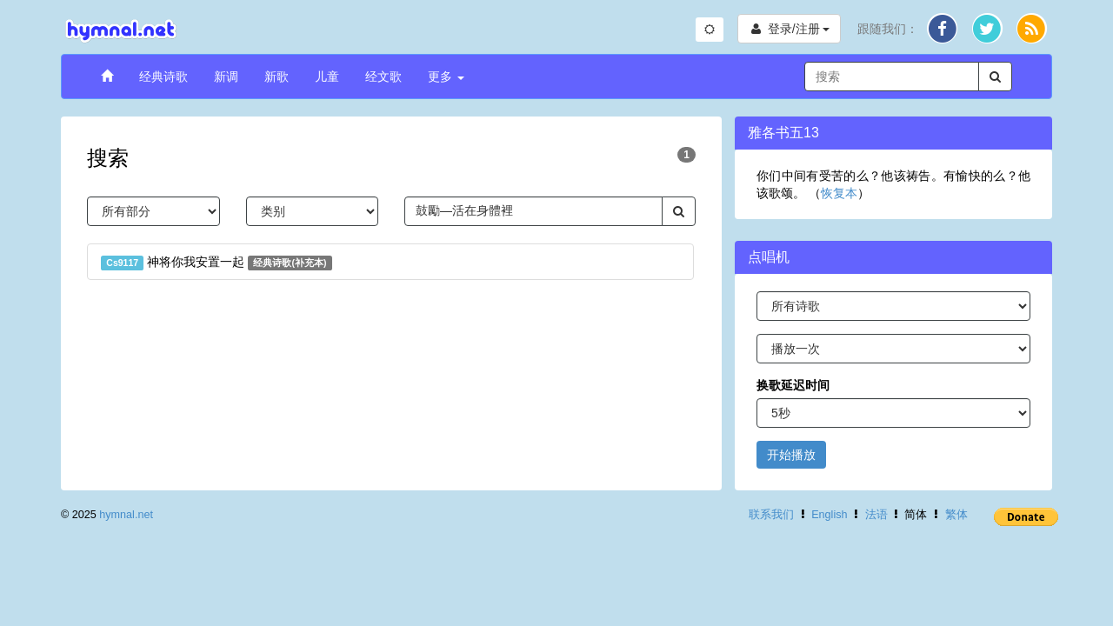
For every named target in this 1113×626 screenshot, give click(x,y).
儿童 (327, 76)
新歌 (276, 76)
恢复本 (839, 193)
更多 (446, 76)
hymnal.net (126, 515)
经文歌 (383, 76)
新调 (226, 76)
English (829, 515)
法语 (876, 515)
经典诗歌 (163, 76)
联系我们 (771, 515)
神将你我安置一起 (216, 262)
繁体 (956, 515)
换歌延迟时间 (793, 385)
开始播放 (791, 455)
